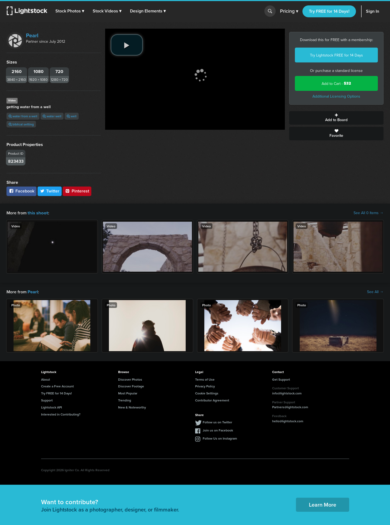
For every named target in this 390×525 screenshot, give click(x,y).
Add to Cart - (336, 83)
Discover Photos (130, 379)
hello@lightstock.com (287, 420)
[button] (70, 11)
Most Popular (127, 392)
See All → (375, 291)
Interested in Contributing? (61, 413)
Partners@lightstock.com (290, 406)
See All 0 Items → (369, 212)
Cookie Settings (206, 392)
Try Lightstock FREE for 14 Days (336, 55)
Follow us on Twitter (217, 421)
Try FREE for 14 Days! (329, 11)
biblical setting (21, 124)
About (45, 379)
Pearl (32, 35)
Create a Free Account (57, 385)
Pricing (289, 11)
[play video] (127, 45)
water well (52, 116)
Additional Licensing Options (336, 96)
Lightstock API (51, 406)
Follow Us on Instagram (220, 438)
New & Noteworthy (132, 406)
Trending (124, 399)
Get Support (281, 379)
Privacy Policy (205, 385)
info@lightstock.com (287, 392)
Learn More (322, 504)
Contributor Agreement (212, 399)
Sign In (372, 11)
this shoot (37, 213)
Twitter (50, 191)
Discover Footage (131, 385)
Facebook (21, 191)
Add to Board (336, 117)
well (71, 116)
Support (47, 399)
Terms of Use (205, 379)
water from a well (23, 116)
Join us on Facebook (218, 429)
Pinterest (77, 191)
